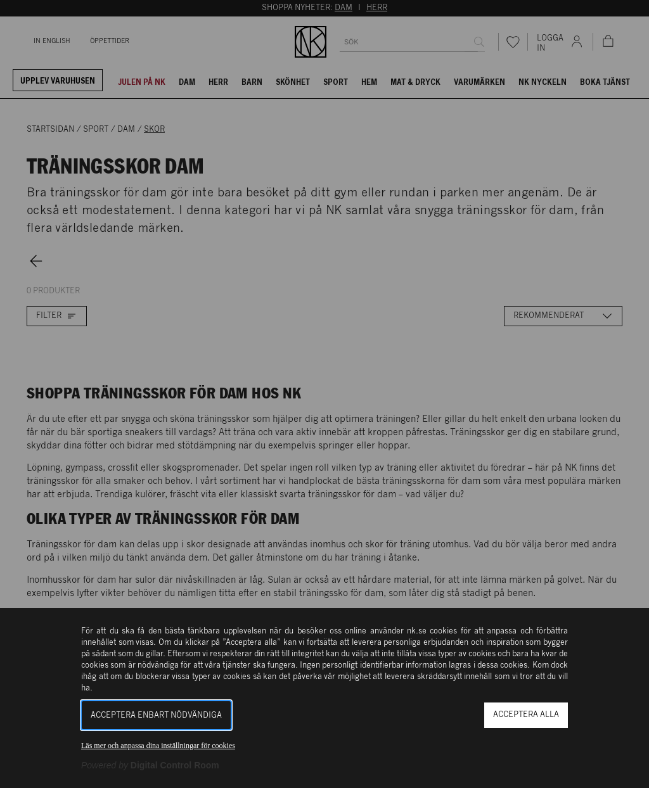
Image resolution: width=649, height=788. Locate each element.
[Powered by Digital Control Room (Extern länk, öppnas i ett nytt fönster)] (150, 765)
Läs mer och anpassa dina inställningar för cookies (158, 745)
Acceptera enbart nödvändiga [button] (156, 715)
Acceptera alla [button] (526, 714)
